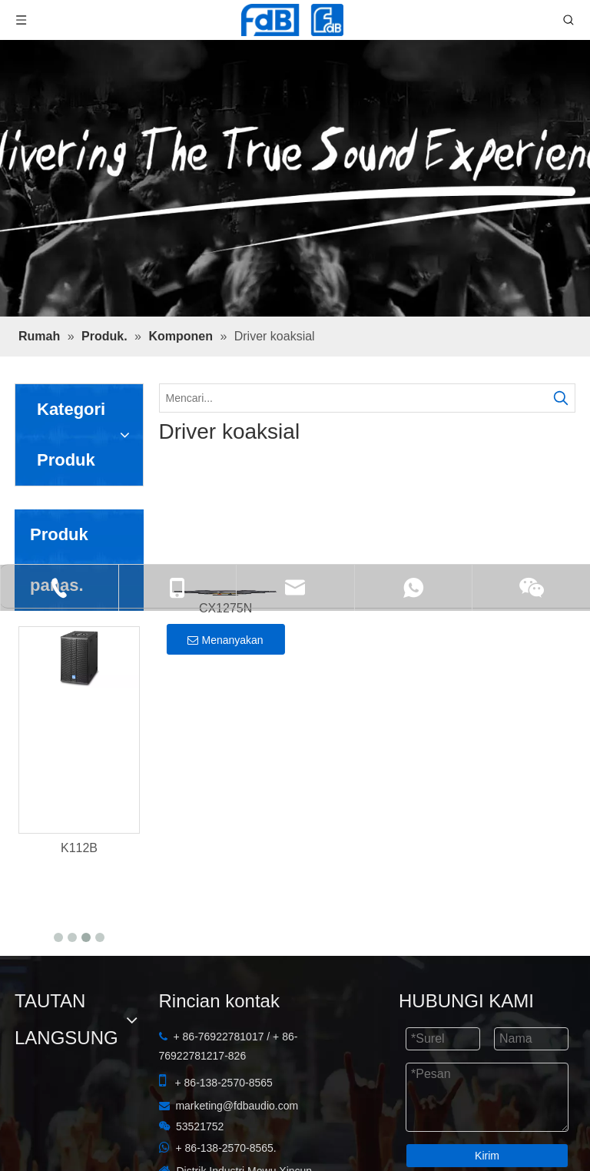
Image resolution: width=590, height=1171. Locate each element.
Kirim (487, 1114)
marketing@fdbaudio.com (236, 1064)
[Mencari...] (354, 398)
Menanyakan (225, 640)
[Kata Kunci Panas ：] (561, 398)
